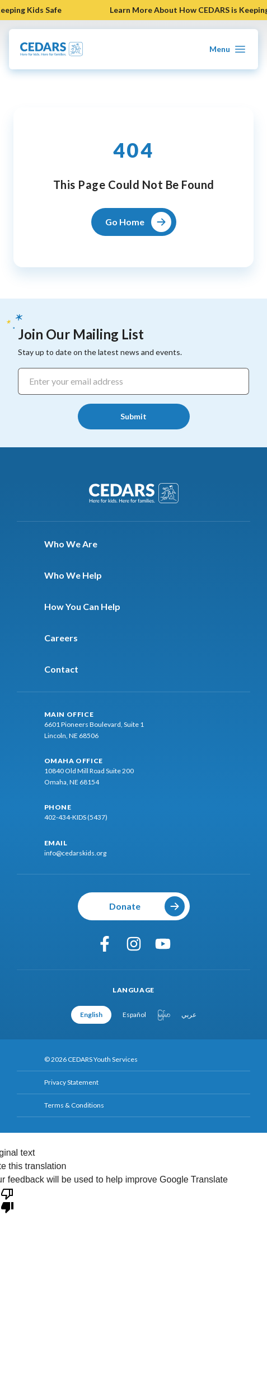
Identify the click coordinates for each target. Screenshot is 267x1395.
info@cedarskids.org (75, 853)
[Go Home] (133, 222)
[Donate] (134, 906)
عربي (188, 1014)
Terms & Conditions (74, 1105)
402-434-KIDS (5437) (75, 817)
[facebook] (105, 944)
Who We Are (77, 544)
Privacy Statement (71, 1082)
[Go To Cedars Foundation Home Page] (51, 49)
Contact (68, 669)
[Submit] (134, 416)
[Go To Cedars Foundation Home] (134, 493)
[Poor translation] (7, 1199)
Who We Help (79, 575)
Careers (67, 638)
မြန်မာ (163, 1014)
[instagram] (134, 944)
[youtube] (163, 944)
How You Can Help (89, 606)
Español (134, 1014)
